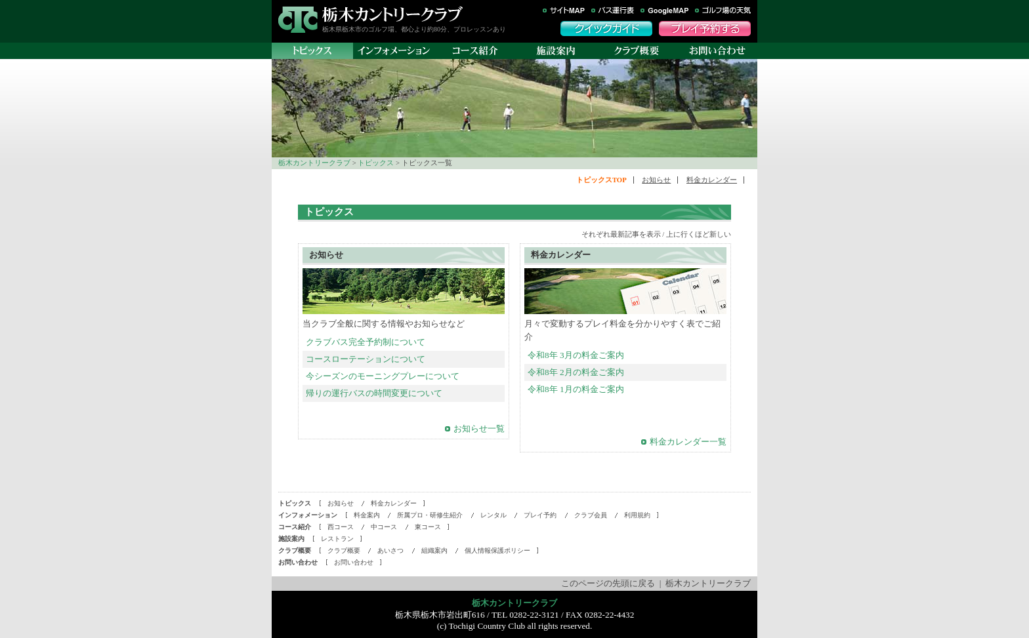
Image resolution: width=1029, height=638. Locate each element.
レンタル (493, 515)
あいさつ (390, 550)
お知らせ (656, 180)
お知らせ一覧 (479, 428)
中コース (384, 526)
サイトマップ (564, 10)
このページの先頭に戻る (608, 583)
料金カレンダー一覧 (688, 442)
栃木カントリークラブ (392, 14)
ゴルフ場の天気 (723, 10)
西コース (340, 526)
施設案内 (555, 51)
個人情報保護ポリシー (497, 550)
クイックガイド (606, 28)
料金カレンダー (711, 180)
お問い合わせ (717, 51)
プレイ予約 (540, 515)
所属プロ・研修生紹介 (430, 515)
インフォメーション (393, 51)
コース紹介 (474, 51)
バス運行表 (612, 10)
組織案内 (434, 550)
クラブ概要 (636, 51)
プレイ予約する (705, 28)
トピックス (376, 163)
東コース (428, 526)
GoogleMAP (664, 10)
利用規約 (637, 515)
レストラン (337, 538)
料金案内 (367, 515)
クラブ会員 (590, 515)
